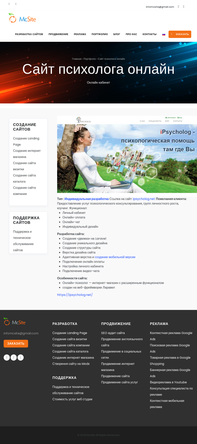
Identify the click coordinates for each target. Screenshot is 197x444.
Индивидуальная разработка (87, 199)
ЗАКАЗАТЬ (15, 343)
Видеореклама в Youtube (168, 382)
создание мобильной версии (115, 257)
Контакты (149, 34)
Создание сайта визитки (70, 339)
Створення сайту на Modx (71, 364)
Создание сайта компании (71, 345)
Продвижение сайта (115, 376)
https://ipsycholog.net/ (75, 295)
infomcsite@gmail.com (160, 6)
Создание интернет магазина (73, 357)
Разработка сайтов (28, 34)
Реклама (79, 34)
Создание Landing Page (70, 333)
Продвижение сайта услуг (119, 382)
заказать (180, 34)
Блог (116, 34)
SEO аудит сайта (113, 333)
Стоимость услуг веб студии (72, 399)
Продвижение (57, 34)
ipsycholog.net (144, 199)
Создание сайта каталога (70, 351)
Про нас (131, 34)
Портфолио (99, 34)
